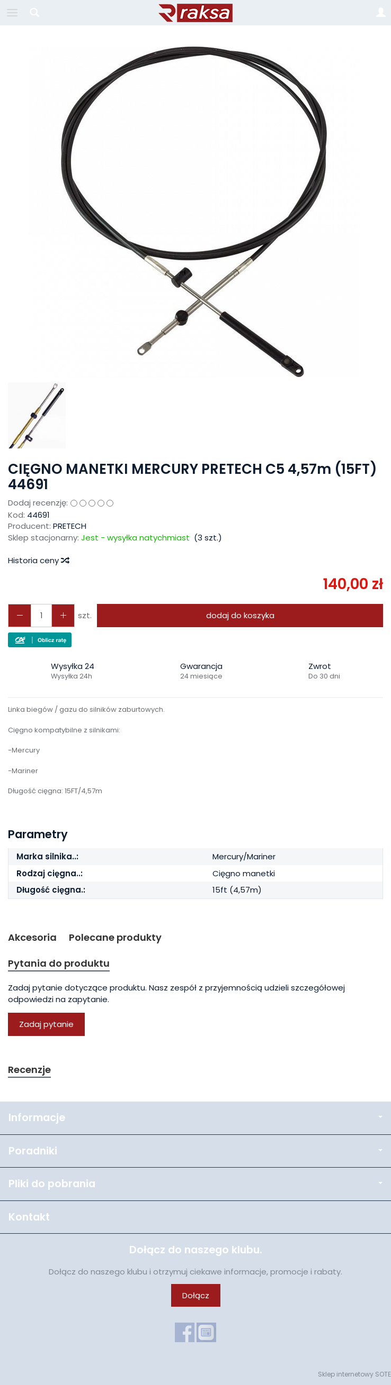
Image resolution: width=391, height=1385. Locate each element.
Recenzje (29, 1069)
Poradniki (195, 1151)
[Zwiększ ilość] (19, 615)
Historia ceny (38, 560)
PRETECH (69, 525)
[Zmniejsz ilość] (63, 615)
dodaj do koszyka (240, 615)
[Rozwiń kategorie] (12, 12)
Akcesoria (32, 937)
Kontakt (29, 1217)
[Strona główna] (195, 12)
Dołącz (195, 1295)
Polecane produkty (115, 937)
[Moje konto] (381, 12)
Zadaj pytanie (46, 1024)
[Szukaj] (34, 12)
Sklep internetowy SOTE (354, 1374)
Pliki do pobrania (195, 1184)
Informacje (195, 1118)
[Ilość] (41, 615)
